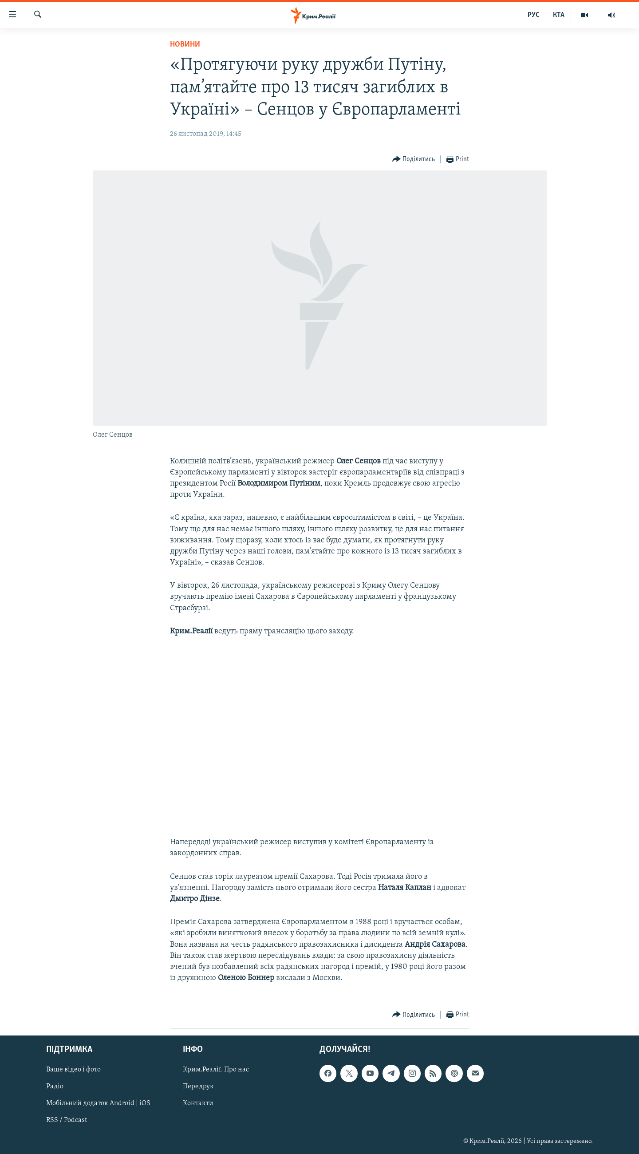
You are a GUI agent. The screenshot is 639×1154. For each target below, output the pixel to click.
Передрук (198, 1087)
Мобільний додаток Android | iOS (98, 1103)
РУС (534, 15)
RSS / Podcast (66, 1120)
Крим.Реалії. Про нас (216, 1070)
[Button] (413, 160)
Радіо (54, 1087)
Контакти (198, 1103)
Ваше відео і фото (73, 1070)
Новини (185, 44)
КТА (558, 15)
